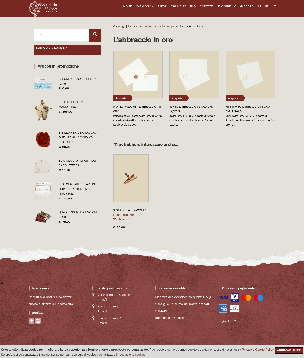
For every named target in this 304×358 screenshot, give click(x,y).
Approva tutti (289, 350)
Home (127, 6)
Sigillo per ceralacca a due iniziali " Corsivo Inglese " (78, 137)
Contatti (206, 6)
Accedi (247, 6)
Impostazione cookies (130, 354)
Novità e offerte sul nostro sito (51, 304)
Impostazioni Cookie (169, 317)
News (162, 6)
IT (274, 6)
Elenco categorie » (51, 47)
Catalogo (143, 6)
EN (267, 6)
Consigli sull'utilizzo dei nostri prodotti (182, 304)
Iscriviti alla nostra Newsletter (50, 297)
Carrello (226, 6)
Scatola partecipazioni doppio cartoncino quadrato (77, 188)
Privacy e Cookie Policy (257, 349)
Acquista (121, 98)
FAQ (193, 6)
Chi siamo (178, 6)
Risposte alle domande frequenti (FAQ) (183, 297)
